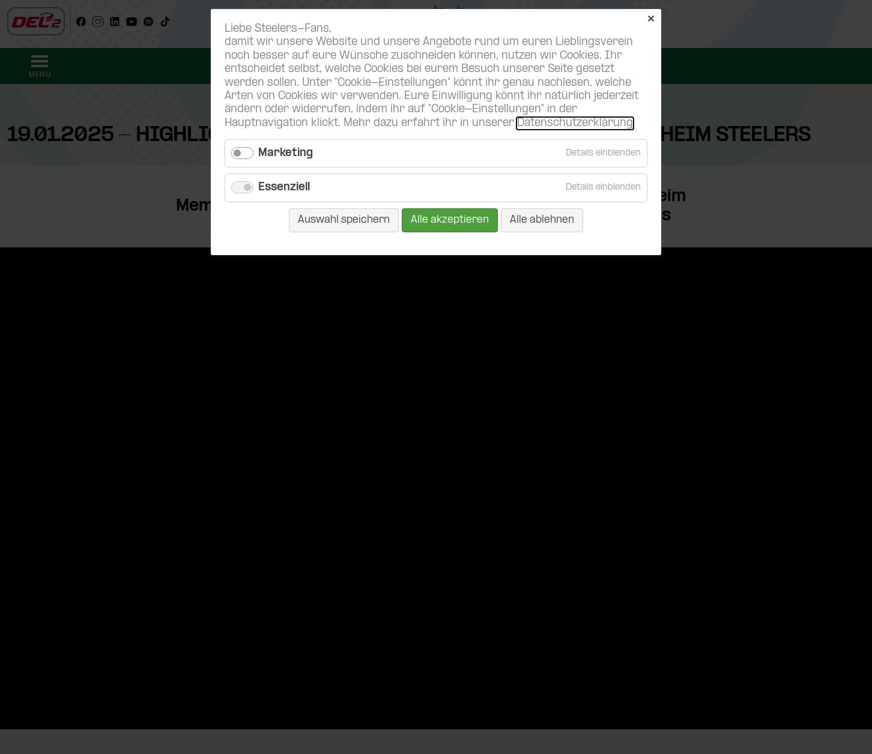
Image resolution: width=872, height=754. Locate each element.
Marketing (285, 153)
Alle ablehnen (542, 220)
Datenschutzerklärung (575, 123)
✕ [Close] (651, 19)
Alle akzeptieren (450, 220)
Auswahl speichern (344, 220)
